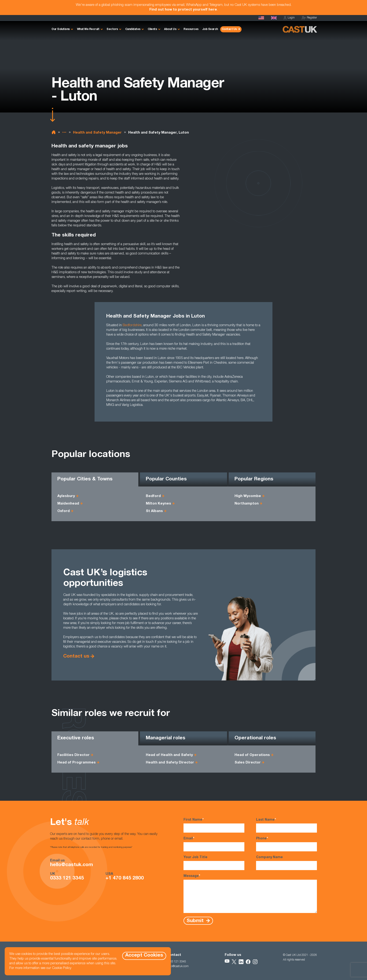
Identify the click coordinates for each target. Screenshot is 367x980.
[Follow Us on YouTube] (227, 961)
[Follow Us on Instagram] (255, 961)
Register (309, 18)
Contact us (76, 656)
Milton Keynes (158, 503)
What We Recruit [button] (88, 29)
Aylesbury (66, 496)
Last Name (286, 825)
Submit (196, 920)
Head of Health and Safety (169, 755)
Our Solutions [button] (60, 29)
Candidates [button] (132, 29)
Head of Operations (252, 755)
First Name (214, 825)
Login (289, 18)
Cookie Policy (61, 968)
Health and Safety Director (170, 762)
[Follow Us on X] (234, 961)
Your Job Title (214, 863)
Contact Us (229, 29)
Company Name (286, 863)
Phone (286, 843)
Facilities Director (73, 755)
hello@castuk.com (71, 865)
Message (250, 893)
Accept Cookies (144, 955)
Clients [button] (152, 29)
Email (214, 843)
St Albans (154, 511)
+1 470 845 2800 (125, 878)
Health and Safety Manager (97, 133)
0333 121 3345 (67, 878)
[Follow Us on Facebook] (248, 961)
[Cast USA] (261, 17)
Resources (191, 29)
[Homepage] (274, 17)
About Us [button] (170, 29)
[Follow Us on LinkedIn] (241, 961)
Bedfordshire (132, 325)
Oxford (63, 511)
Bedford (153, 496)
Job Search (210, 29)
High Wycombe (248, 496)
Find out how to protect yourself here (183, 9)
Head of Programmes (76, 762)
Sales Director (248, 762)
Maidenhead (68, 503)
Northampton (247, 503)
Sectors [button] (112, 29)
